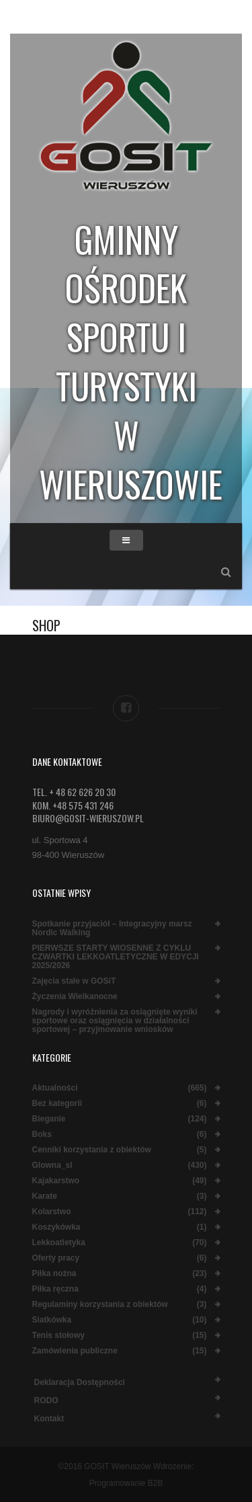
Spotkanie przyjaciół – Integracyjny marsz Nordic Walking (112, 928)
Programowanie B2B (126, 1483)
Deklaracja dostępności (79, 1382)
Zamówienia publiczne (75, 1351)
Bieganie (49, 1119)
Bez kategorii (57, 1103)
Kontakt (49, 1418)
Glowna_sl (52, 1165)
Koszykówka (56, 1227)
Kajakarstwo (56, 1181)
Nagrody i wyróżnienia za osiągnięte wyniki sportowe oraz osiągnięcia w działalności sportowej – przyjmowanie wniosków (115, 1021)
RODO (46, 1400)
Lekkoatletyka (58, 1242)
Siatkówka (52, 1320)
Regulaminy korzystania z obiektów (100, 1304)
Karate (44, 1196)
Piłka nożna (54, 1273)
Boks (42, 1134)
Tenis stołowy (58, 1335)
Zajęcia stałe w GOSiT (74, 981)
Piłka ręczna (55, 1289)
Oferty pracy (56, 1258)
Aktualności (55, 1088)
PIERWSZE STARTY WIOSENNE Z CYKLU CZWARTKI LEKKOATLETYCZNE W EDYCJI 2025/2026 (115, 957)
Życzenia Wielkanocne (75, 996)
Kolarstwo (51, 1212)
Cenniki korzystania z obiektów (91, 1150)
